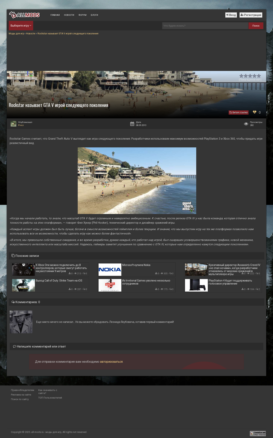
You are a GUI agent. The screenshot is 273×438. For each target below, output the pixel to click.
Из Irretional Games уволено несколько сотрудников (146, 282)
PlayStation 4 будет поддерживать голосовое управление (230, 282)
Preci (21, 125)
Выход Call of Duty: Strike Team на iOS (59, 280)
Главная (55, 15)
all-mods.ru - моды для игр (46, 432)
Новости (69, 15)
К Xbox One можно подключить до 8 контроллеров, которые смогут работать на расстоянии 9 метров (61, 268)
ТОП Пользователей (50, 397)
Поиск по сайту (20, 399)
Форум (82, 15)
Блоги (94, 15)
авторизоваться (111, 361)
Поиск (256, 25)
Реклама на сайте (21, 394)
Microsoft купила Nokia (136, 265)
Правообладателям (22, 390)
